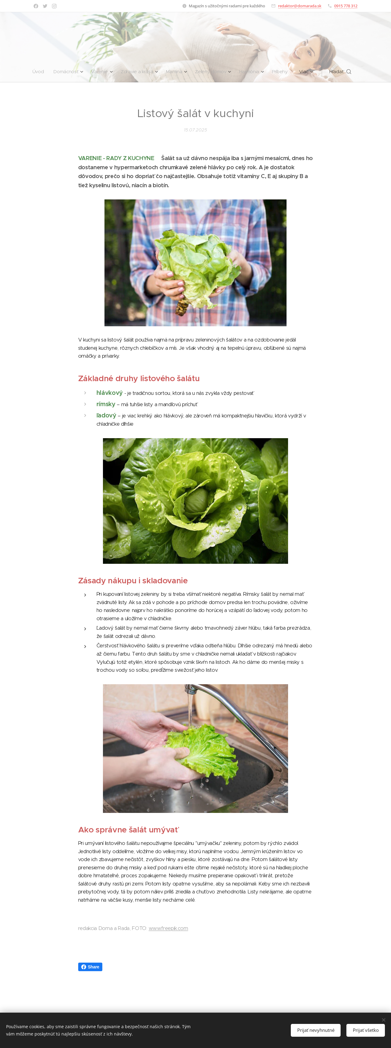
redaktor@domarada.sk (299, 6)
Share (90, 966)
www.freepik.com (168, 928)
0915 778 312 (345, 6)
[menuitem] (37, 71)
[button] (343, 71)
